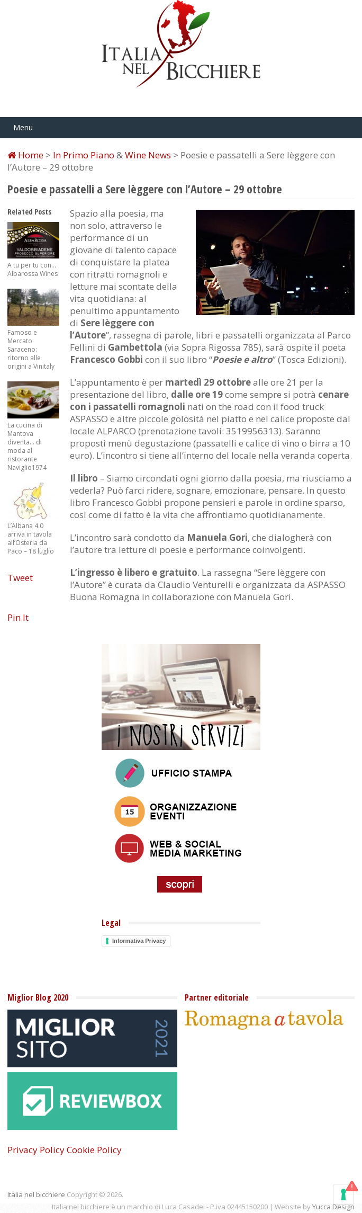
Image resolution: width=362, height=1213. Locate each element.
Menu (23, 127)
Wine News (148, 155)
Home (25, 155)
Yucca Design (333, 1206)
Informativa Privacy (139, 941)
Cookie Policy (94, 1150)
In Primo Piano (83, 155)
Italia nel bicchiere (36, 1194)
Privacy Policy (36, 1150)
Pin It (18, 617)
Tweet (20, 578)
